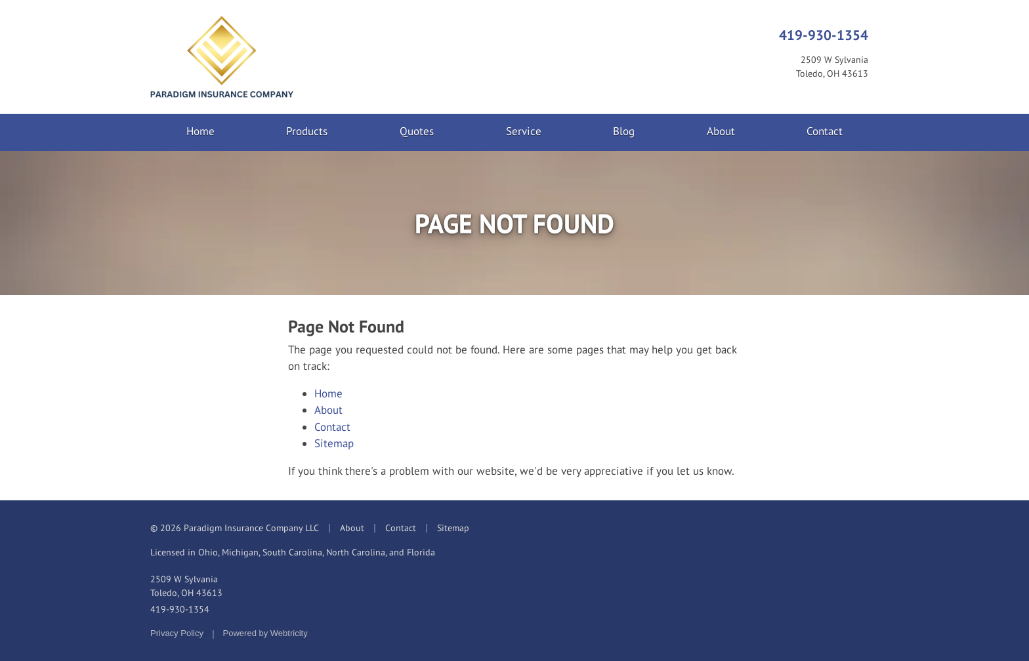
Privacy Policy (176, 633)
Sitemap (334, 443)
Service (523, 131)
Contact (825, 131)
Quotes (417, 131)
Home (200, 131)
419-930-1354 (823, 35)
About (721, 131)
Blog (624, 131)
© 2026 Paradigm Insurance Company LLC (234, 528)
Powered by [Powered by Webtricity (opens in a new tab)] (265, 633)
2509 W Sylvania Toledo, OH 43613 (186, 586)
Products (306, 131)
